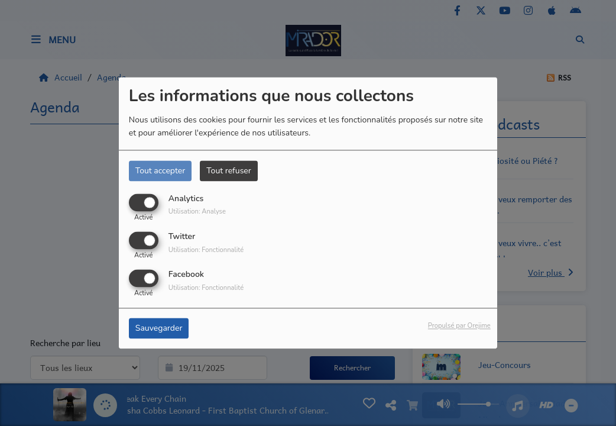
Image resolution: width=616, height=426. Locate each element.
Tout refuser (228, 170)
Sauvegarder (159, 328)
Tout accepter (160, 170)
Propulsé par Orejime (459, 326)
